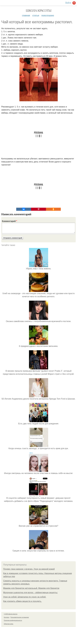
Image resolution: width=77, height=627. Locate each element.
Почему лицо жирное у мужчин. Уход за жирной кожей (29, 569)
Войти (68, 3)
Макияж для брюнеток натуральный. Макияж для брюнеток (31, 588)
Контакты (6, 617)
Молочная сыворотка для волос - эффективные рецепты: (30, 592)
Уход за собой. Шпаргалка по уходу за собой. (24, 597)
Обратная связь (8, 624)
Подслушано (47, 15)
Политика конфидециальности (13, 620)
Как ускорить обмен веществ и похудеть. (22, 601)
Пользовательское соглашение (19, 617)
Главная (26, 15)
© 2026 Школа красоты (10, 614)
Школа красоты (38, 10)
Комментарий (9, 221)
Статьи (35, 15)
